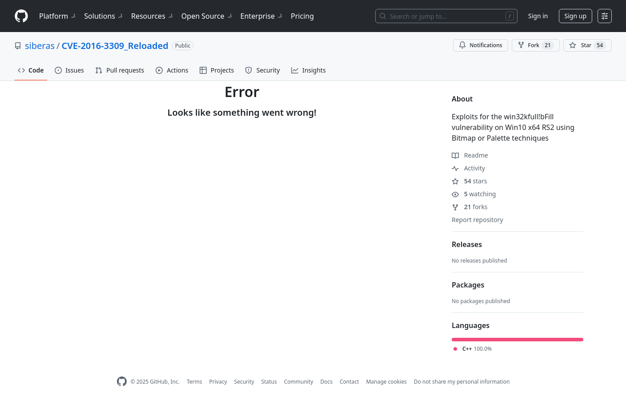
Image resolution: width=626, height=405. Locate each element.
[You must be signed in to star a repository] (587, 45)
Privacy (218, 381)
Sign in (538, 16)
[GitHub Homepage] (121, 381)
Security (244, 381)
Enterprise (262, 16)
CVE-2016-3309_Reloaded (114, 46)
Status (269, 381)
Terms (194, 381)
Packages (468, 285)
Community (298, 381)
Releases (467, 244)
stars (469, 181)
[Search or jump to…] (446, 16)
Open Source (207, 16)
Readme (470, 155)
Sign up (575, 16)
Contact (349, 381)
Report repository (477, 219)
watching (474, 194)
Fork (536, 45)
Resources (152, 16)
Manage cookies (386, 381)
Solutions (104, 16)
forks (470, 206)
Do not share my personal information (462, 381)
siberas (40, 46)
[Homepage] (21, 16)
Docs (326, 381)
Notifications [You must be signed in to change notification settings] (480, 45)
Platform (58, 16)
